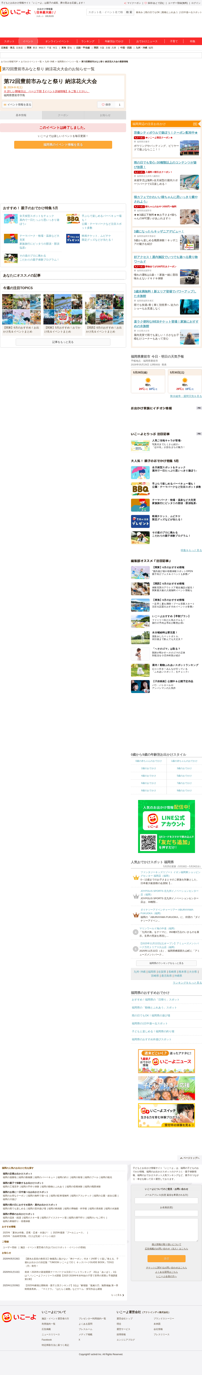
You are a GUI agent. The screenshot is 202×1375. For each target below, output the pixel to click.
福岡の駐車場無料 (60, 1195)
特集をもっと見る (191, 550)
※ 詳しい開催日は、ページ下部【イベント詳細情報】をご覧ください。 (47, 91)
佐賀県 (162, 971)
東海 (63, 47)
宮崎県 (155, 975)
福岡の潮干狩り (77, 1217)
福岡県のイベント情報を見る (63, 144)
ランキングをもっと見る (187, 982)
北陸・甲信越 (83, 47)
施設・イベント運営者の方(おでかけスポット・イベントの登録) (53, 1247)
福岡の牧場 (77, 1177)
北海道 (19, 47)
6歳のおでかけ (148, 783)
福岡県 (152, 971)
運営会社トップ (125, 1318)
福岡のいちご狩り (96, 1217)
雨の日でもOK (152, 12)
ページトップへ (189, 1158)
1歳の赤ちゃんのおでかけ (184, 761)
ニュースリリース (51, 1334)
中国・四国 (126, 47)
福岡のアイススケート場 (54, 1217)
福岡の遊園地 (10, 1177)
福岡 (151, 47)
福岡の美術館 (96, 1208)
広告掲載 (46, 1329)
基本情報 (21, 115)
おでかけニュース (147, 41)
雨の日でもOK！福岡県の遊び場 (151, 1015)
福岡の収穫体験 (75, 1186)
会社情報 (158, 1329)
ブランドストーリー (164, 1318)
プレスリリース (162, 1334)
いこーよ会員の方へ (166, 1276)
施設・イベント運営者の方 (55, 1318)
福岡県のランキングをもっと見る (166, 963)
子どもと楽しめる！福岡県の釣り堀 (153, 1031)
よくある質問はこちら (166, 1272)
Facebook (47, 1339)
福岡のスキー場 (31, 1217)
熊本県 (183, 971)
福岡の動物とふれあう (53, 1186)
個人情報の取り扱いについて (166, 1244)
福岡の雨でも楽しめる (14, 1208)
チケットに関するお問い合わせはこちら (166, 1267)
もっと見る (116, 1295)
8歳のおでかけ (148, 790)
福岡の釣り (63, 1177)
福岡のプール (91, 1177)
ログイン (195, 3)
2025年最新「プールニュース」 (69, 1232)
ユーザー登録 (10, 1247)
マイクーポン (132, 3)
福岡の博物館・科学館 (75, 1208)
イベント (28, 41)
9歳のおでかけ (184, 790)
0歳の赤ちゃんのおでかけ (148, 761)
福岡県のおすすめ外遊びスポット (152, 1039)
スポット (9, 41)
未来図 (157, 1324)
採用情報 (121, 1334)
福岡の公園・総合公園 (105, 1195)
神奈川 (42, 47)
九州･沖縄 (140, 971)
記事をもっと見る (63, 341)
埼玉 (55, 47)
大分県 (193, 971)
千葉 (49, 47)
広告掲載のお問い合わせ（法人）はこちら (166, 1248)
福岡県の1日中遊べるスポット (150, 1023)
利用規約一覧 (48, 1324)
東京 (35, 47)
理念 (119, 1324)
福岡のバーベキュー (45, 1177)
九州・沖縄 (141, 47)
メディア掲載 (85, 1334)
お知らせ (105, 115)
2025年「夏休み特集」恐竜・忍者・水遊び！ (26, 1232)
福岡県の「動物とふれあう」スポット (154, 1007)
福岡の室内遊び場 (37, 1208)
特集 (192, 41)
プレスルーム (85, 1329)
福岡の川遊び (10, 1199)
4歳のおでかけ (148, 775)
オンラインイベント (57, 41)
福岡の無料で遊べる (38, 1195)
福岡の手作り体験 (30, 1186)
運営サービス (123, 1329)
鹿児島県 (166, 975)
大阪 (102, 47)
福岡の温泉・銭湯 (12, 1217)
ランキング (87, 41)
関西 (96, 47)
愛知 (69, 47)
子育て (174, 41)
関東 (29, 47)
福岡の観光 (106, 1177)
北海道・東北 (8, 47)
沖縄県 (178, 975)
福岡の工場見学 (11, 1186)
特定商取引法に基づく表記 (55, 1345)
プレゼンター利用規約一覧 (92, 1318)
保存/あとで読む (154, 3)
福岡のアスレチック (81, 1195)
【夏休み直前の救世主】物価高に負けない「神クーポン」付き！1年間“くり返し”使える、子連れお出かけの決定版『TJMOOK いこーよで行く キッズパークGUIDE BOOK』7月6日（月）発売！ (72, 1262)
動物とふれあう (170, 12)
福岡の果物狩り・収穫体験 (16, 1221)
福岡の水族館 (112, 1208)
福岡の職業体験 (93, 1186)
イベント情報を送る (17, 104)
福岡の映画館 (55, 1208)
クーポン (63, 115)
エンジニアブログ (126, 1339)
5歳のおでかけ (184, 775)
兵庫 (114, 47)
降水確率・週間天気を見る (186, 396)
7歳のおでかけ (184, 783)
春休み (139, 12)
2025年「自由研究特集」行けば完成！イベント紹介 (29, 1236)
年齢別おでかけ (114, 41)
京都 (108, 47)
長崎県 (172, 971)
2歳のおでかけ (148, 768)
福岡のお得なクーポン (14, 1195)
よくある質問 (85, 1324)
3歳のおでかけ (184, 768)
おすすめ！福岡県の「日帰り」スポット (156, 999)
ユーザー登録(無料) (178, 3)
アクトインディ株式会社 (155, 1312)
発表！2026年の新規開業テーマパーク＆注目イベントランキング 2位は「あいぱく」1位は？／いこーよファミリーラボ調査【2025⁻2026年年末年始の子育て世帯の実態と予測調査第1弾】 (71, 1276)
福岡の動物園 (25, 1177)
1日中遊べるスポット (191, 12)
